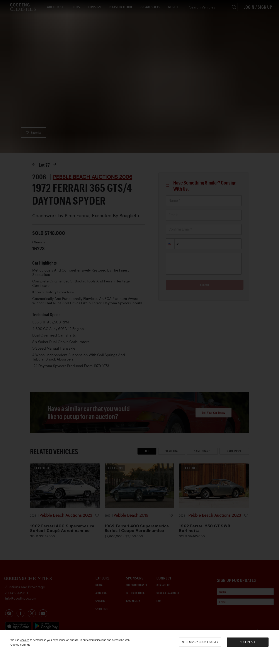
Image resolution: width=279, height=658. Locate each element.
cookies (24, 640)
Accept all (247, 642)
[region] (139, 644)
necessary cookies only (200, 642)
